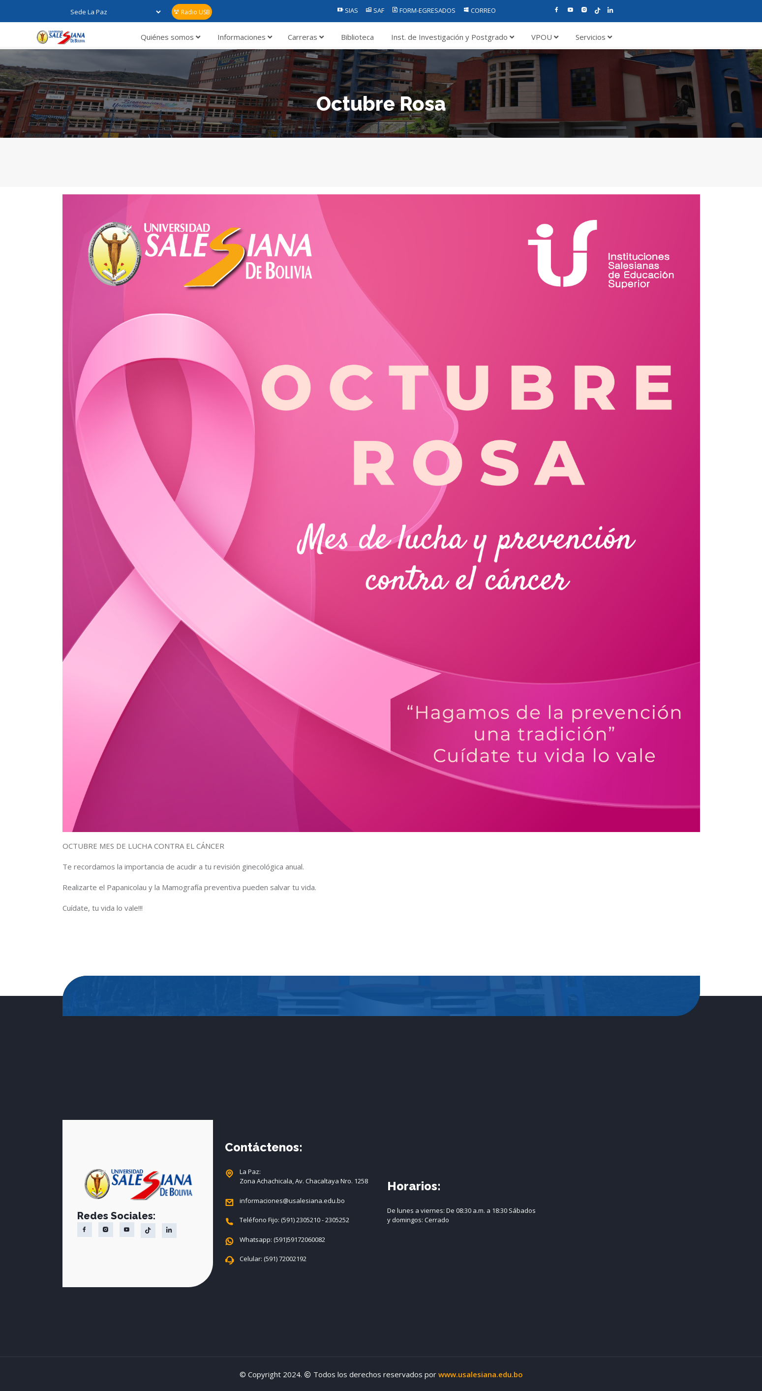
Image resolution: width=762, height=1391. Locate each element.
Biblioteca (357, 37)
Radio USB (192, 12)
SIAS (347, 10)
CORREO (479, 10)
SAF (375, 10)
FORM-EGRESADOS (424, 10)
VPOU (544, 37)
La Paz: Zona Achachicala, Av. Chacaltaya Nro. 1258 (304, 1176)
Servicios (594, 37)
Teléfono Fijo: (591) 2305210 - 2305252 (294, 1220)
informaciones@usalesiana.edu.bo (292, 1201)
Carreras (306, 37)
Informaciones (244, 37)
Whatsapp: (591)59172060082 (282, 1240)
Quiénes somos (170, 37)
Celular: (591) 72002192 (273, 1259)
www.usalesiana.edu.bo (480, 1374)
